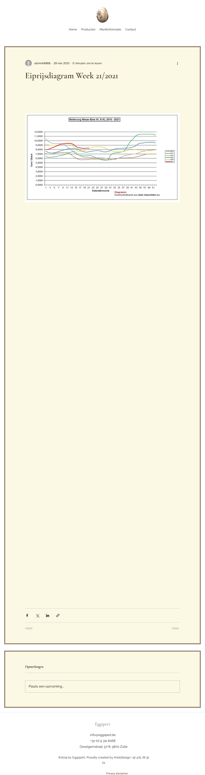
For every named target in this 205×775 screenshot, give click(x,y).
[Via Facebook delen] (27, 615)
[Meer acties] (177, 63)
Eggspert (102, 724)
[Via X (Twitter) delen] (37, 615)
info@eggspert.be (103, 735)
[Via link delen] (58, 615)
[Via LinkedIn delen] (48, 615)
